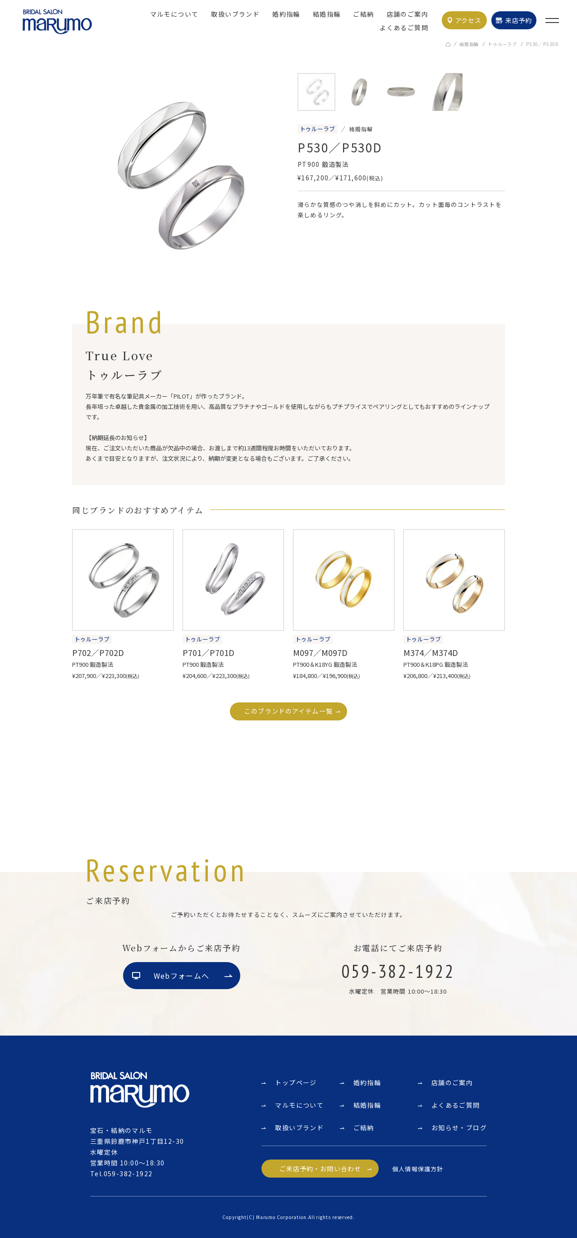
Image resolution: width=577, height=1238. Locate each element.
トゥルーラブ (502, 44)
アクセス (468, 20)
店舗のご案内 (407, 13)
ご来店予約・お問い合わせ (320, 1168)
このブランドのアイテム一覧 (288, 711)
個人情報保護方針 (417, 1169)
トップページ (295, 1082)
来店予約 (518, 20)
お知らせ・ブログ (459, 1127)
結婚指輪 (327, 13)
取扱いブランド (235, 13)
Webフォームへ (181, 976)
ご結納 (363, 13)
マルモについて (174, 13)
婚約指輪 (286, 13)
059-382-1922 (128, 1173)
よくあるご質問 (404, 27)
